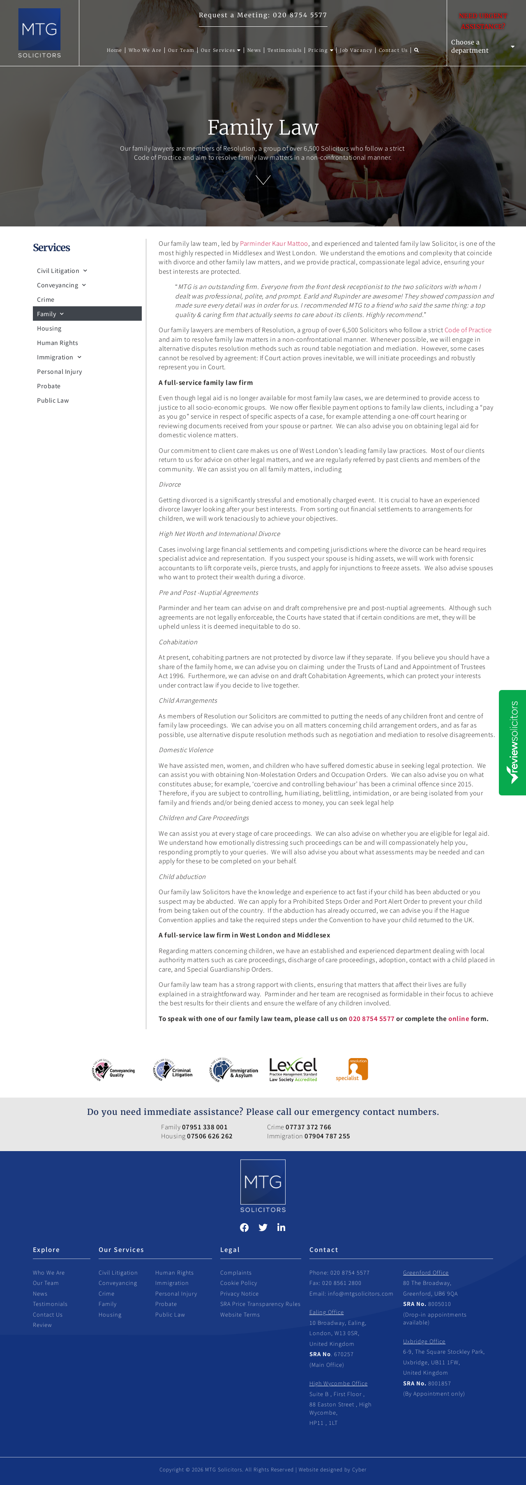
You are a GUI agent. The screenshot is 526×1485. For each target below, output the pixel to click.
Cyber (359, 1469)
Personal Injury (59, 371)
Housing (49, 328)
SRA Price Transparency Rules (260, 1304)
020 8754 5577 (300, 15)
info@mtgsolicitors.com (361, 1293)
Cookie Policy (238, 1283)
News (40, 1293)
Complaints (236, 1272)
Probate (49, 385)
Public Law (53, 400)
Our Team (46, 1283)
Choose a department (483, 46)
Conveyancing (61, 285)
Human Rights (57, 342)
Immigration (59, 357)
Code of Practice (468, 329)
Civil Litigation (62, 270)
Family (50, 314)
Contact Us (48, 1314)
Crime (46, 299)
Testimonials (50, 1304)
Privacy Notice (239, 1293)
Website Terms (240, 1314)
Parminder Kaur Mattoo (274, 243)
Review (42, 1325)
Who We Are (49, 1272)
